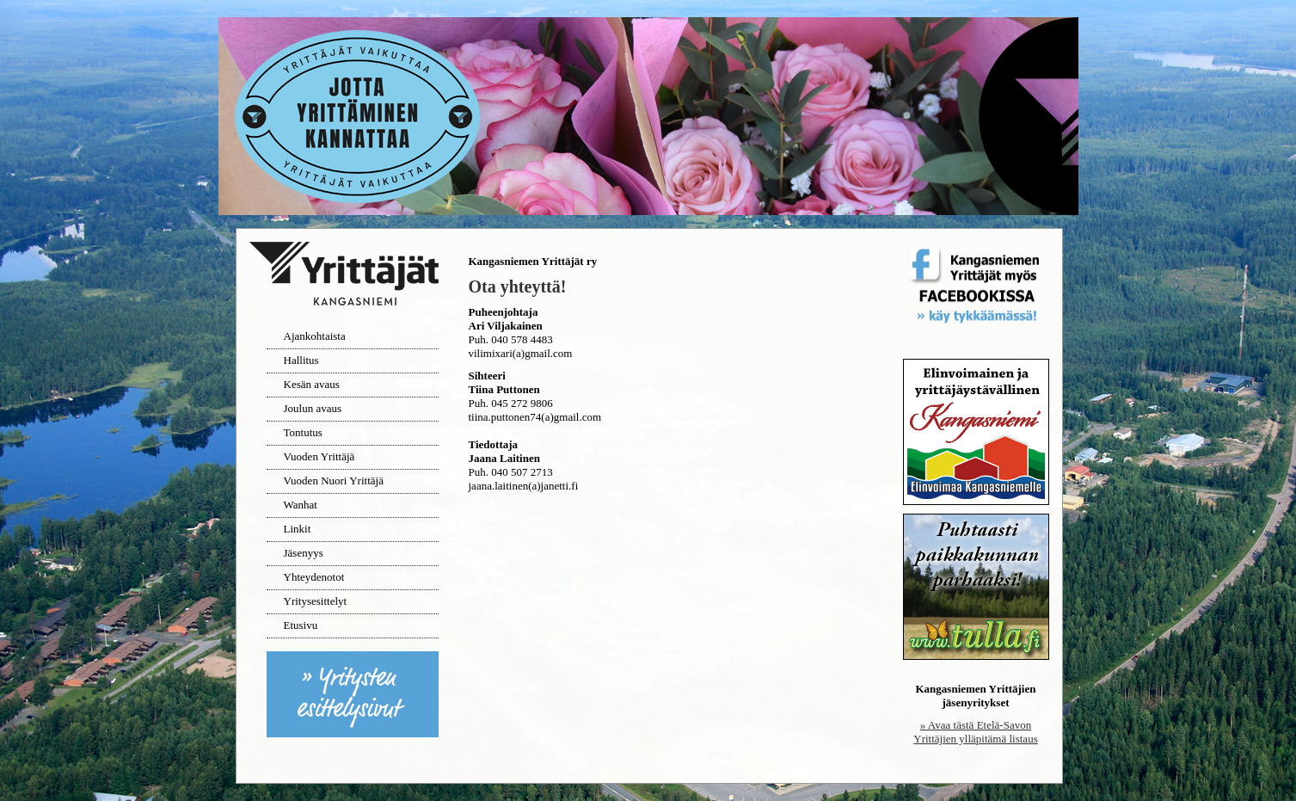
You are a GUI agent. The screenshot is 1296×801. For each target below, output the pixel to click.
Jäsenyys (303, 552)
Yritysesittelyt (315, 601)
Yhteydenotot (314, 576)
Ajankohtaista (315, 336)
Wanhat (300, 504)
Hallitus (301, 360)
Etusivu (301, 625)
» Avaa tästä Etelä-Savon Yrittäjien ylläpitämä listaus (975, 731)
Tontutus (303, 432)
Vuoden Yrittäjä (319, 456)
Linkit (297, 528)
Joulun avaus (313, 408)
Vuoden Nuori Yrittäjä (334, 480)
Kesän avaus (312, 384)
